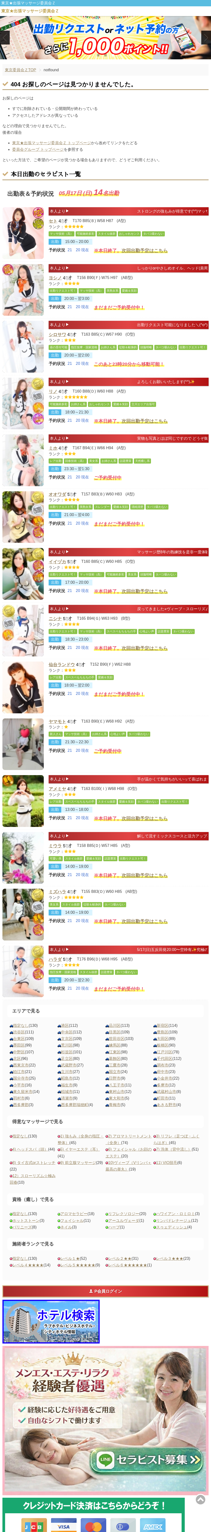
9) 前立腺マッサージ (78, 1163)
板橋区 (162, 1045)
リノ (53, 392)
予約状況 (57, 253)
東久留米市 (23, 1092)
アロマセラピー (74, 1214)
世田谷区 (116, 1039)
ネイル (66, 1227)
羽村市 (19, 1098)
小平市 (19, 1085)
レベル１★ (70, 1258)
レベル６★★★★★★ (127, 1265)
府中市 (162, 1072)
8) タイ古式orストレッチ (33, 1163)
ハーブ (114, 1227)
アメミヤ (57, 790)
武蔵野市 (69, 1065)
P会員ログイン (105, 1291)
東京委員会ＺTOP (20, 70)
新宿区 (162, 1025)
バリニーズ (22, 1227)
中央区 (67, 1032)
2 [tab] (105, 55)
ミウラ (55, 846)
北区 (17, 1059)
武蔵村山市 (166, 1092)
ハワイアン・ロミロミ (175, 1214)
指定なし (21, 1025)
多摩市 (162, 1085)
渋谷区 (19, 1032)
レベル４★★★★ (28, 1265)
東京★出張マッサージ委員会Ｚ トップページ (51, 143)
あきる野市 (166, 1105)
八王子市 (116, 1085)
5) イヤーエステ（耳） (80, 1149)
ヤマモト (57, 721)
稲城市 (67, 1092)
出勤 (55, 244)
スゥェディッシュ (171, 1227)
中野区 (19, 1052)
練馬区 (115, 1045)
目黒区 (115, 1032)
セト (53, 222)
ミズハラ (57, 892)
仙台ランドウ (62, 665)
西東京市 (21, 1065)
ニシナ (55, 619)
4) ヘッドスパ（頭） (30, 1149)
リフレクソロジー (123, 1214)
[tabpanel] (105, 37)
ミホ (53, 449)
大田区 (162, 1039)
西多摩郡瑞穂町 (74, 1105)
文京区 (67, 1039)
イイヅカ (57, 562)
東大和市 (116, 1098)
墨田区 (19, 1045)
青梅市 (115, 1105)
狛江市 (19, 1072)
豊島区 (162, 1032)
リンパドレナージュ (173, 1220)
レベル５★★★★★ (77, 1265)
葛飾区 (115, 1059)
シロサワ (57, 335)
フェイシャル (72, 1220)
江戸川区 (164, 1052)
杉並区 (67, 1052)
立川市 (67, 1072)
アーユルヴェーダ (123, 1220)
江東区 (115, 1052)
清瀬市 (67, 1098)
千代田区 (164, 1059)
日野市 (115, 1078)
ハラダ (55, 960)
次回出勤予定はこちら (145, 253)
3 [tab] (113, 55)
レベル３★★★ (169, 1258)
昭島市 (67, 1078)
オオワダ (57, 494)
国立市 (115, 1072)
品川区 (115, 1025)
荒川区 (67, 1045)
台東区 (19, 1039)
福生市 (67, 1085)
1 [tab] (98, 55)
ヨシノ (55, 279)
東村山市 (116, 1092)
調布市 (162, 1065)
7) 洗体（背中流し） (174, 1149)
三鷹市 (115, 1065)
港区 (65, 1025)
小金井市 (164, 1078)
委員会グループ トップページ (38, 149)
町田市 (162, 1098)
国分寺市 (21, 1078)
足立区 (67, 1059)
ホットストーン (26, 1220)
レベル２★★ (120, 1258)
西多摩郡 (21, 1105)
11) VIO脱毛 (166, 1163)
